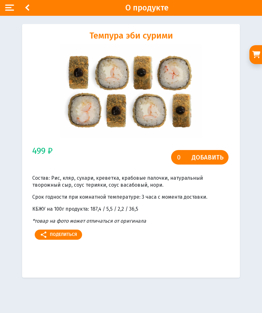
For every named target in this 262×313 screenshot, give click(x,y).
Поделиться (58, 234)
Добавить (207, 157)
